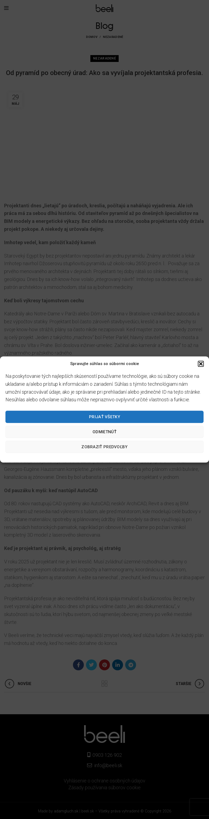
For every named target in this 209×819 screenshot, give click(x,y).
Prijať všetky (104, 416)
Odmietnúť (104, 431)
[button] (201, 363)
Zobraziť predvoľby (104, 446)
